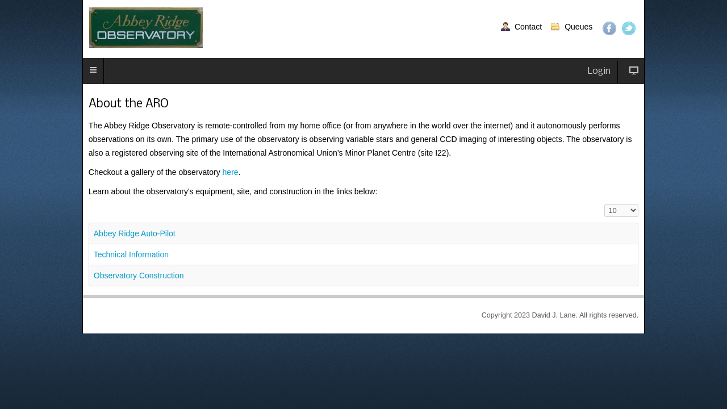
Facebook (601, 28)
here (221, 161)
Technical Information (136, 241)
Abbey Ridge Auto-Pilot (139, 220)
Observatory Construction (142, 262)
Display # (594, 190)
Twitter (621, 28)
